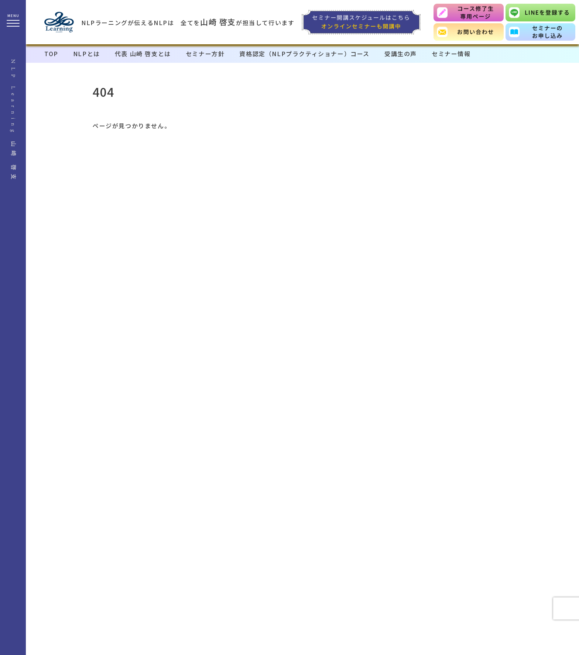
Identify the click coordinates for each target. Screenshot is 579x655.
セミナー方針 (205, 53)
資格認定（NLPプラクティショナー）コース (304, 53)
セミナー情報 (451, 53)
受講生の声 (400, 53)
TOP (51, 53)
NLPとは (86, 53)
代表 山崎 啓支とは (143, 53)
